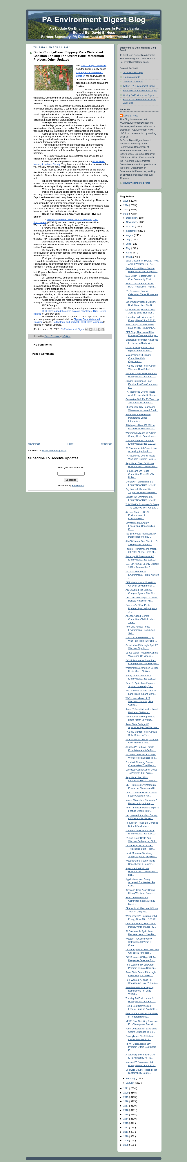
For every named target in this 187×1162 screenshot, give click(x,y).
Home (70, 444)
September (132, 231)
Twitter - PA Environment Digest (139, 86)
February (131, 1078)
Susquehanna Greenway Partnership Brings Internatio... (138, 417)
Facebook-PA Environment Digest (140, 90)
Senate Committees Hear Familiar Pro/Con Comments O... (141, 384)
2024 (126, 205)
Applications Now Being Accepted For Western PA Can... (140, 882)
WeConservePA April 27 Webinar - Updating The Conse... (139, 701)
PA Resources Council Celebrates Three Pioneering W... (142, 294)
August (130, 235)
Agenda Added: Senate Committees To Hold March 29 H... (141, 619)
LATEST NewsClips (133, 72)
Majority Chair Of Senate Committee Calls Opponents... (138, 358)
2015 (126, 1114)
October (130, 226)
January (130, 1083)
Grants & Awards (131, 77)
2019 (126, 1097)
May (128, 248)
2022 (126, 214)
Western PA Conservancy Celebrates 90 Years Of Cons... (139, 942)
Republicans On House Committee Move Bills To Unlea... (140, 474)
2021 (126, 1088)
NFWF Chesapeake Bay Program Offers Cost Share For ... (141, 1047)
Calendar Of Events (133, 81)
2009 (126, 1140)
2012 (126, 1127)
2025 (126, 201)
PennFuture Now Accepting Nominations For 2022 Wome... (140, 990)
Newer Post (34, 444)
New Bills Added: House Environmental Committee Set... (140, 629)
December (131, 218)
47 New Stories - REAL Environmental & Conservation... (137, 515)
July (128, 239)
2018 (126, 1101)
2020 (126, 1093)
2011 (126, 1132)
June (129, 244)
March (129, 257)
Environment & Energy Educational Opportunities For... (140, 526)
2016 (126, 1110)
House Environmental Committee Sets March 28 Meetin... (140, 900)
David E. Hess (131, 115)
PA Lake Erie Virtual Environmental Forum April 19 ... (142, 574)
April (128, 252)
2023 (126, 209)
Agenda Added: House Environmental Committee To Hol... (142, 871)
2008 (126, 1145)
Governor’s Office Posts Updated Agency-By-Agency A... (141, 608)
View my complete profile (136, 183)
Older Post (106, 444)
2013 (126, 1123)
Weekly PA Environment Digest (139, 95)
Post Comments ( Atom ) (54, 450)
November (131, 222)
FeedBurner (78, 485)
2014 (126, 1119)
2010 (126, 1136)
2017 (126, 1106)
